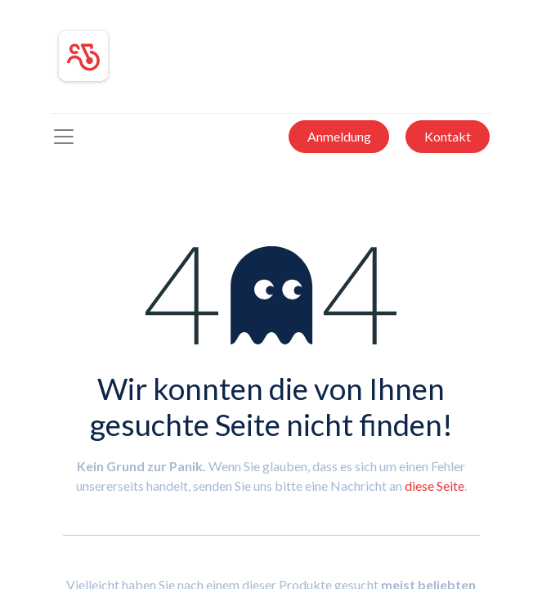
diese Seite (434, 485)
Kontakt (447, 136)
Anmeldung (339, 136)
